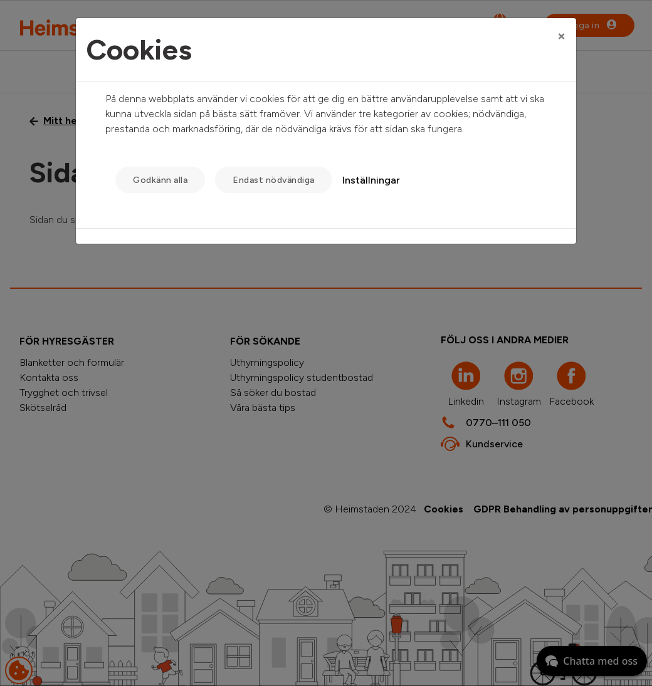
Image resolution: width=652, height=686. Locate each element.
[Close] (561, 35)
